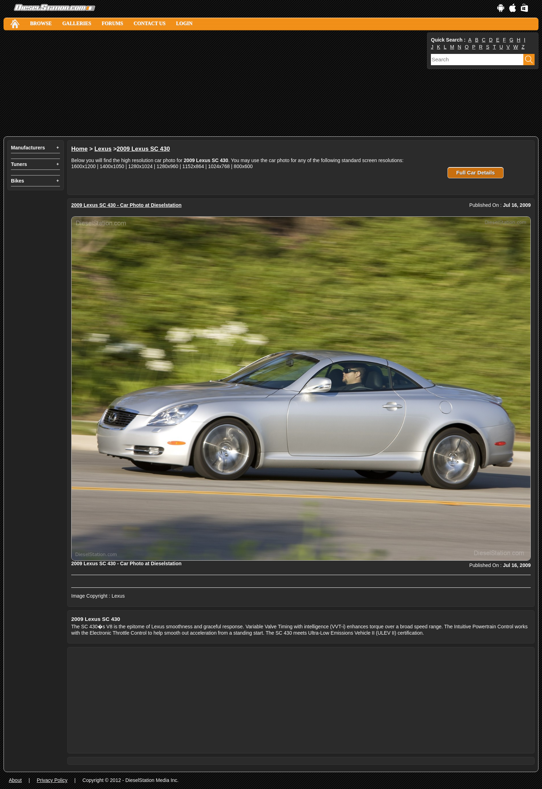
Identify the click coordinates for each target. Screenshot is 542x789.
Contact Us (149, 23)
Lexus (103, 149)
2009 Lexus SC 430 (143, 149)
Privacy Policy (52, 780)
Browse (40, 23)
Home (79, 149)
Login (184, 23)
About (15, 780)
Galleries (76, 23)
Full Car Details (475, 172)
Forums (112, 23)
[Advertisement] (215, 83)
